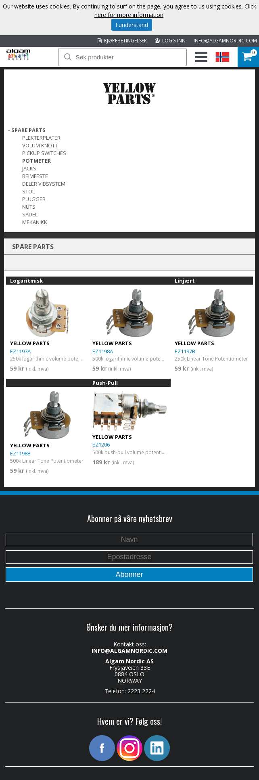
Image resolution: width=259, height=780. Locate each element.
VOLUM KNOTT (40, 145)
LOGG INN (170, 40)
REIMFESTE (35, 176)
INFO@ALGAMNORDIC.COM (225, 40)
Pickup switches (44, 153)
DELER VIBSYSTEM (43, 183)
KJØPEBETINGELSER (122, 40)
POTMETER (36, 160)
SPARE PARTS (28, 130)
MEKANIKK (34, 222)
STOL (28, 191)
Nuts (29, 206)
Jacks (29, 168)
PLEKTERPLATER (41, 137)
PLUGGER (34, 199)
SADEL (30, 214)
